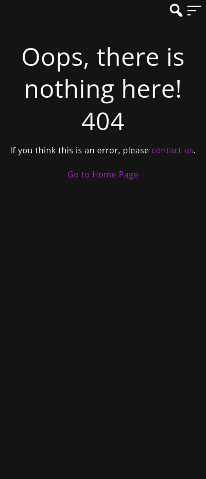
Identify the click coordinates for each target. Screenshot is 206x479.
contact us (172, 150)
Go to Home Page (103, 174)
